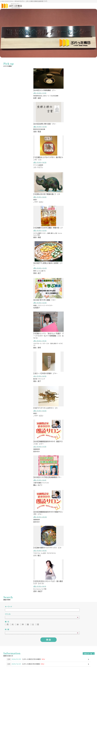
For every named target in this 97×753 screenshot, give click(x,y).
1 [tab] (42, 59)
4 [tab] (52, 59)
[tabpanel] (48, 33)
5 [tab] (55, 59)
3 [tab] (48, 59)
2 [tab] (45, 59)
